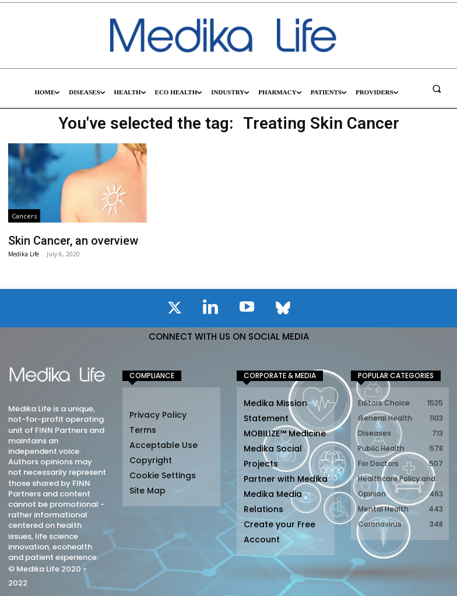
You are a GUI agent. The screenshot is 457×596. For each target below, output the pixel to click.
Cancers (24, 215)
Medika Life (23, 252)
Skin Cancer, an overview (63, 239)
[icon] (174, 307)
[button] (436, 88)
